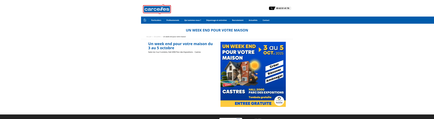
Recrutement (237, 20)
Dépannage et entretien (216, 20)
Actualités (253, 20)
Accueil (145, 20)
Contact (266, 20)
